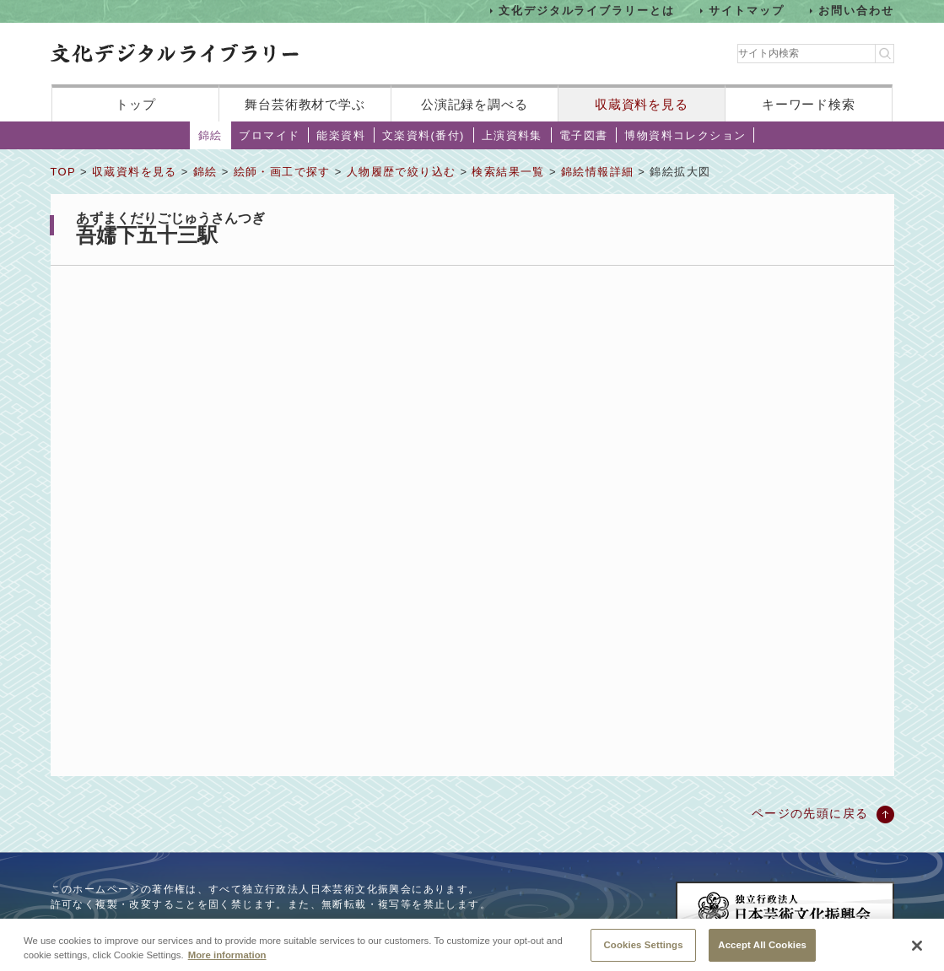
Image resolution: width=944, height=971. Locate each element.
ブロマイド (269, 135)
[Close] (917, 950)
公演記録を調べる (474, 104)
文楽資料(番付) (423, 135)
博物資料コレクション (685, 135)
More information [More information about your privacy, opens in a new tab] (227, 959)
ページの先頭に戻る (810, 813)
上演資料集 (512, 135)
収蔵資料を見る (641, 104)
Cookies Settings (643, 949)
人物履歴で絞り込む (401, 171)
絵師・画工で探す (282, 171)
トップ (136, 104)
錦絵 (210, 135)
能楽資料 (340, 135)
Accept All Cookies (762, 949)
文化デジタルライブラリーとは (587, 10)
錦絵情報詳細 (597, 171)
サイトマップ (747, 10)
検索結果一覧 (508, 171)
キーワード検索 (808, 104)
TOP (63, 171)
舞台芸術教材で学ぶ (305, 104)
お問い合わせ (856, 10)
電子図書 (583, 135)
